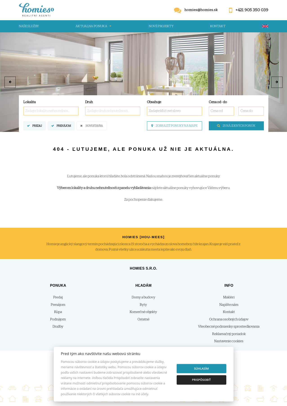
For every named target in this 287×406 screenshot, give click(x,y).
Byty (143, 304)
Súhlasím (201, 368)
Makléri (229, 297)
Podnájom (58, 319)
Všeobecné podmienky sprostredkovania (229, 326)
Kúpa (58, 312)
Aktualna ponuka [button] (91, 26)
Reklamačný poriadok (229, 334)
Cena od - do (218, 102)
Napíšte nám (228, 304)
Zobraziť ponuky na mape (174, 125)
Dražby (58, 326)
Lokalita (29, 102)
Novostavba (94, 125)
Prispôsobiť (201, 380)
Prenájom (64, 125)
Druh (89, 102)
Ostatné (143, 319)
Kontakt (218, 26)
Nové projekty (161, 26)
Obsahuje (154, 102)
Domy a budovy (143, 297)
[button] (10, 82)
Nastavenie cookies (228, 341)
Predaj (37, 125)
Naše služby (29, 26)
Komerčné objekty (143, 312)
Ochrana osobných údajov (229, 319)
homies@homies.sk (201, 10)
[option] (143, 82)
